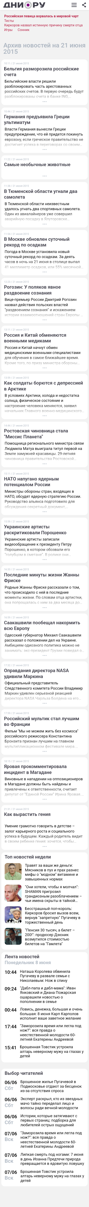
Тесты (9, 21)
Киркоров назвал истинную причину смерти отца (43, 25)
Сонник (24, 30)
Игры (8, 30)
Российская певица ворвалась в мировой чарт (41, 16)
